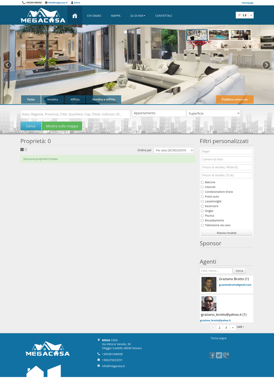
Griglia (207, 211)
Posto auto (210, 196)
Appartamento (159, 113)
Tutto (31, 99)
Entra (75, 2)
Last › (240, 326)
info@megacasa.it (56, 2)
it (242, 15)
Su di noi (137, 16)
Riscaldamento (212, 220)
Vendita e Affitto (103, 99)
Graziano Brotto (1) (234, 279)
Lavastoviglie (211, 201)
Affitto (75, 99)
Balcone (208, 182)
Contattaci (163, 16)
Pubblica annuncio (235, 99)
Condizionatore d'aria (217, 192)
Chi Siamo (94, 16)
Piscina (207, 215)
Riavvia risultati (226, 233)
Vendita (52, 99)
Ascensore (209, 206)
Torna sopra (219, 338)
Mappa (115, 16)
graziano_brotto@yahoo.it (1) (223, 314)
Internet (208, 187)
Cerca (31, 126)
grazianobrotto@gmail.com (235, 284)
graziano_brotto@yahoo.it (215, 320)
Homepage (248, 2)
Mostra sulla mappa (62, 126)
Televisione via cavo (215, 225)
